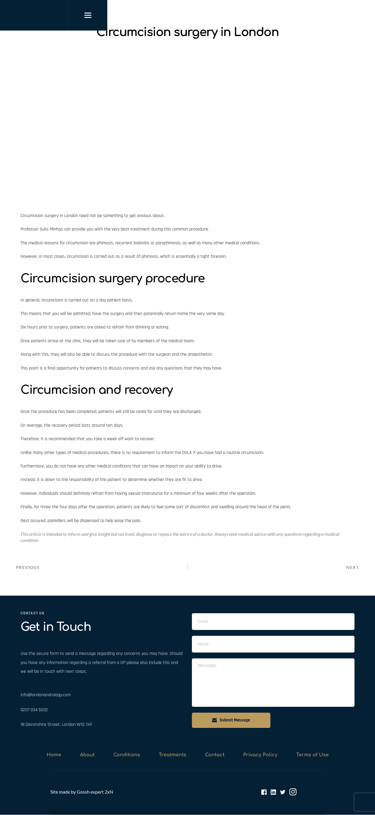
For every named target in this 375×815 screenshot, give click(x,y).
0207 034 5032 (34, 710)
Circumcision (32, 216)
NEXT (352, 567)
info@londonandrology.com (46, 695)
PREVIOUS (28, 567)
